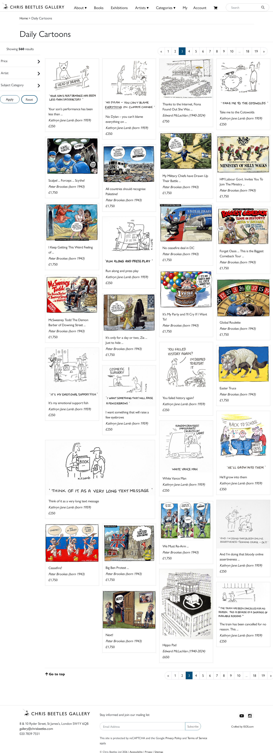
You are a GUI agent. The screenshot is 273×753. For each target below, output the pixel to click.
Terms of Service (197, 738)
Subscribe (193, 726)
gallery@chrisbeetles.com (36, 728)
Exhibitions (119, 7)
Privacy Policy (173, 738)
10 (231, 51)
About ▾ (80, 7)
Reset (29, 99)
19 (256, 51)
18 (247, 51)
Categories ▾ (165, 7)
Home (24, 18)
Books (99, 7)
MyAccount (194, 7)
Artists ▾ (142, 7)
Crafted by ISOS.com (242, 726)
